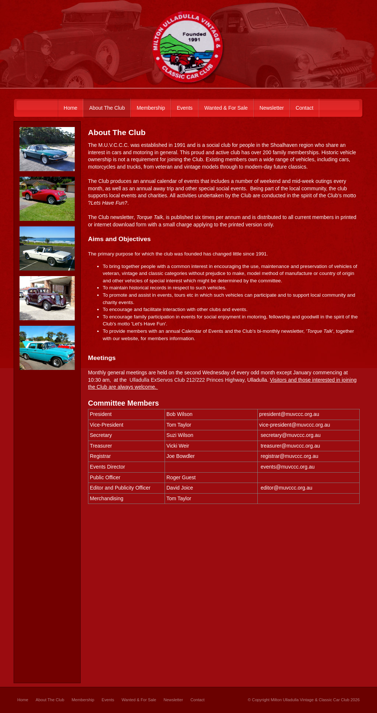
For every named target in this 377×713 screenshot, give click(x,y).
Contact (197, 700)
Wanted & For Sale (138, 700)
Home (22, 700)
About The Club (50, 700)
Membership (82, 700)
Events (108, 700)
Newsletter (173, 700)
